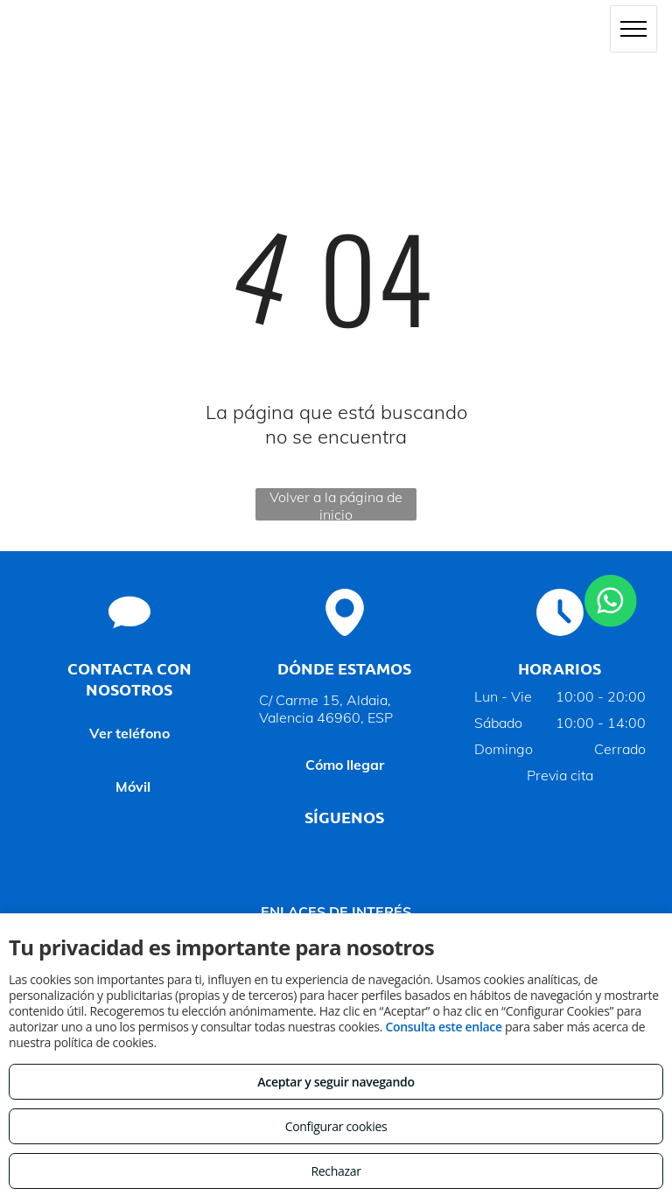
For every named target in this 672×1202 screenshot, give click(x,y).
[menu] (633, 29)
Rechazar (335, 1171)
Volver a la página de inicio (336, 504)
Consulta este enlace (443, 1026)
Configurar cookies (336, 1126)
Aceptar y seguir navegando (335, 1081)
